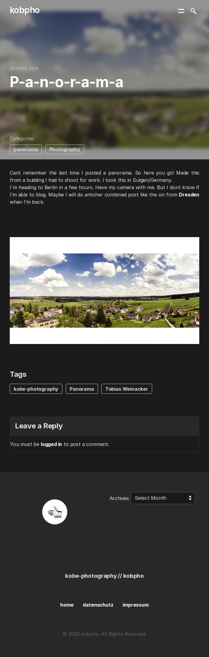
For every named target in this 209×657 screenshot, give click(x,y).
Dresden (189, 195)
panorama (26, 149)
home (66, 605)
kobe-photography (36, 389)
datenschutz (98, 605)
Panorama (82, 389)
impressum (135, 605)
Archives (119, 498)
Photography (64, 149)
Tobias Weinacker (126, 389)
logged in (51, 444)
